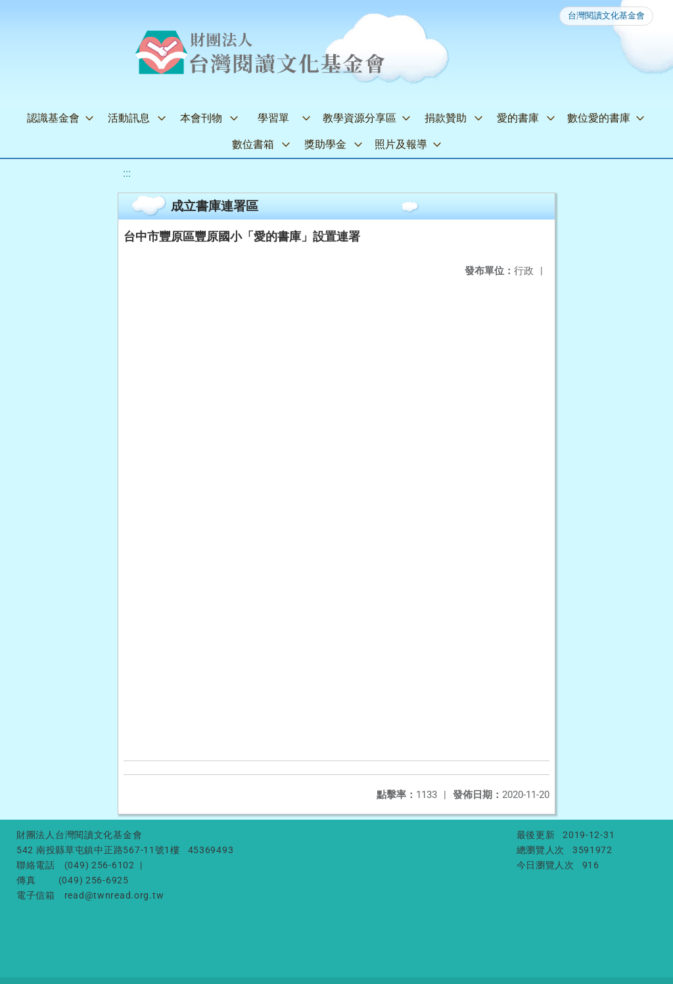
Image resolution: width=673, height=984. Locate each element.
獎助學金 (325, 144)
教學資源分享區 (359, 118)
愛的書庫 (518, 118)
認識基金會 (53, 118)
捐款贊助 (446, 118)
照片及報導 (401, 144)
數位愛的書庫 (598, 118)
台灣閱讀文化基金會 (606, 15)
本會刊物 (201, 118)
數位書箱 (253, 144)
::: (127, 173)
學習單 (273, 118)
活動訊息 (129, 118)
